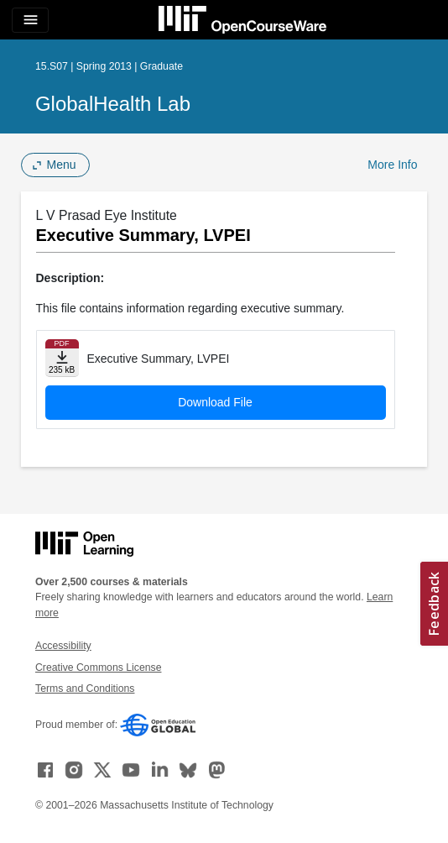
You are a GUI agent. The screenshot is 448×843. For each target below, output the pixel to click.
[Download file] (62, 358)
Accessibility (63, 646)
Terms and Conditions (84, 688)
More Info (392, 164)
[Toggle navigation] (30, 20)
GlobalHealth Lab (112, 103)
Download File (215, 402)
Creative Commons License (98, 667)
